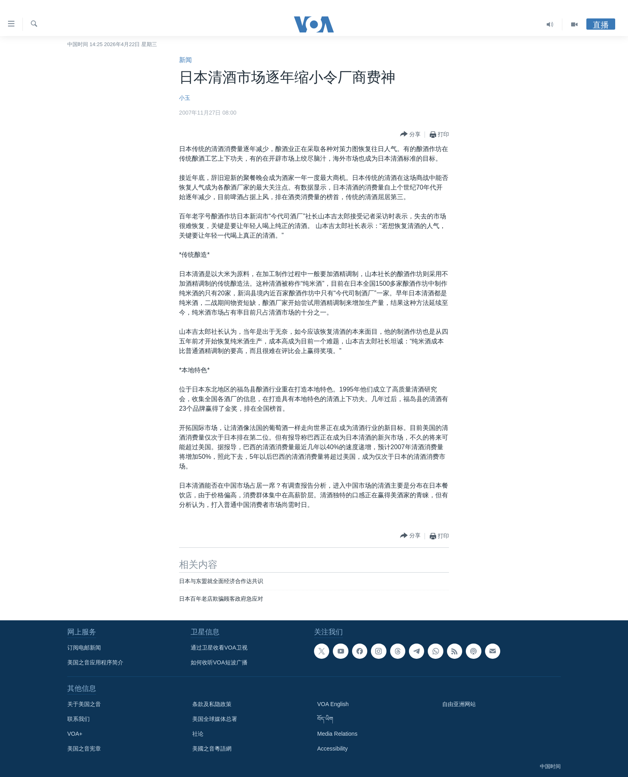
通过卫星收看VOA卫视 (219, 647)
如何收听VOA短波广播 (219, 662)
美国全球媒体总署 (214, 719)
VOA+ (75, 734)
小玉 (184, 98)
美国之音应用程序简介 (95, 662)
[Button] (410, 134)
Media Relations (337, 734)
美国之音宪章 (84, 748)
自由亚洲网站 (459, 704)
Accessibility (332, 748)
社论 (197, 734)
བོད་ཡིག (325, 719)
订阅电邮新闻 (84, 647)
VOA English (333, 704)
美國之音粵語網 (211, 748)
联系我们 (78, 719)
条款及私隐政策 (211, 704)
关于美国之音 (84, 704)
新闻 (185, 60)
